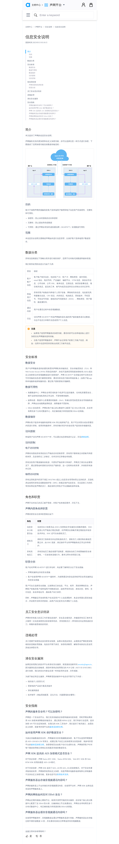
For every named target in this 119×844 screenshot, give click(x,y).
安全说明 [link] (49, 27)
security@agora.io (85, 664)
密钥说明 (85, 437)
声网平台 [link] (39, 27)
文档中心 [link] (29, 27)
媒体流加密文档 (56, 727)
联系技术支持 (62, 774)
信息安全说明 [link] (60, 27)
